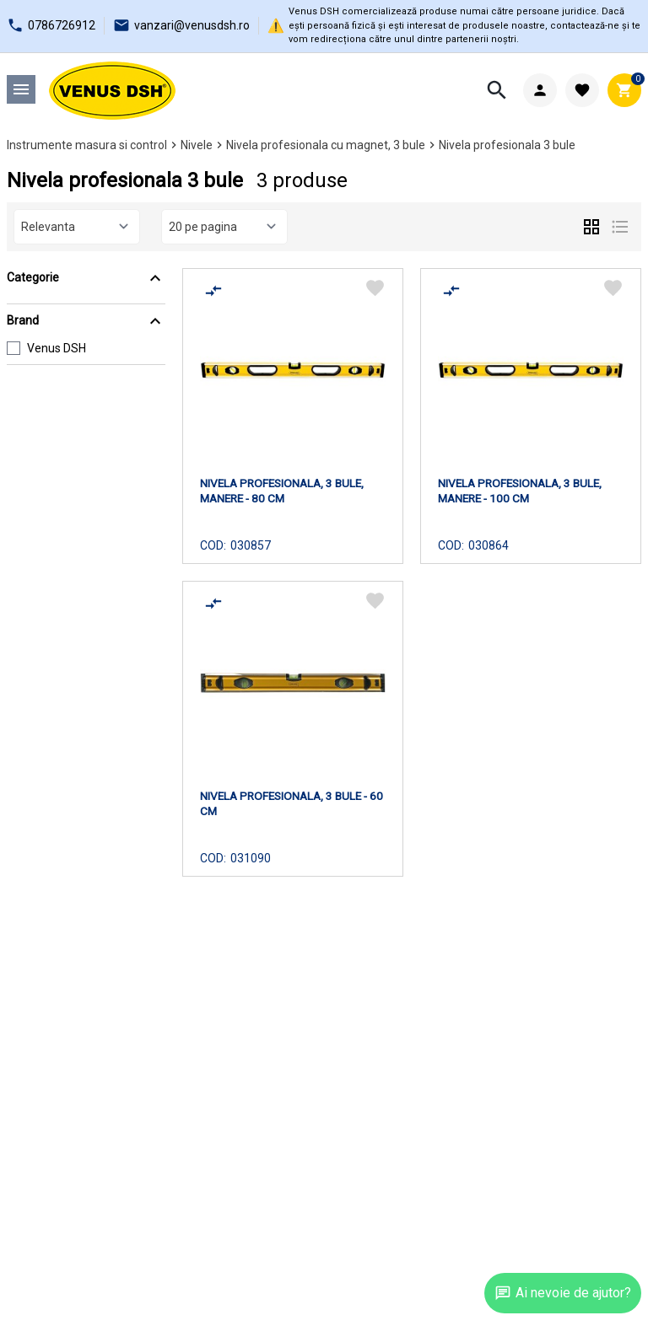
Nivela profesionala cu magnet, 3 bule (325, 145)
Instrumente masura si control (87, 145)
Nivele (197, 145)
